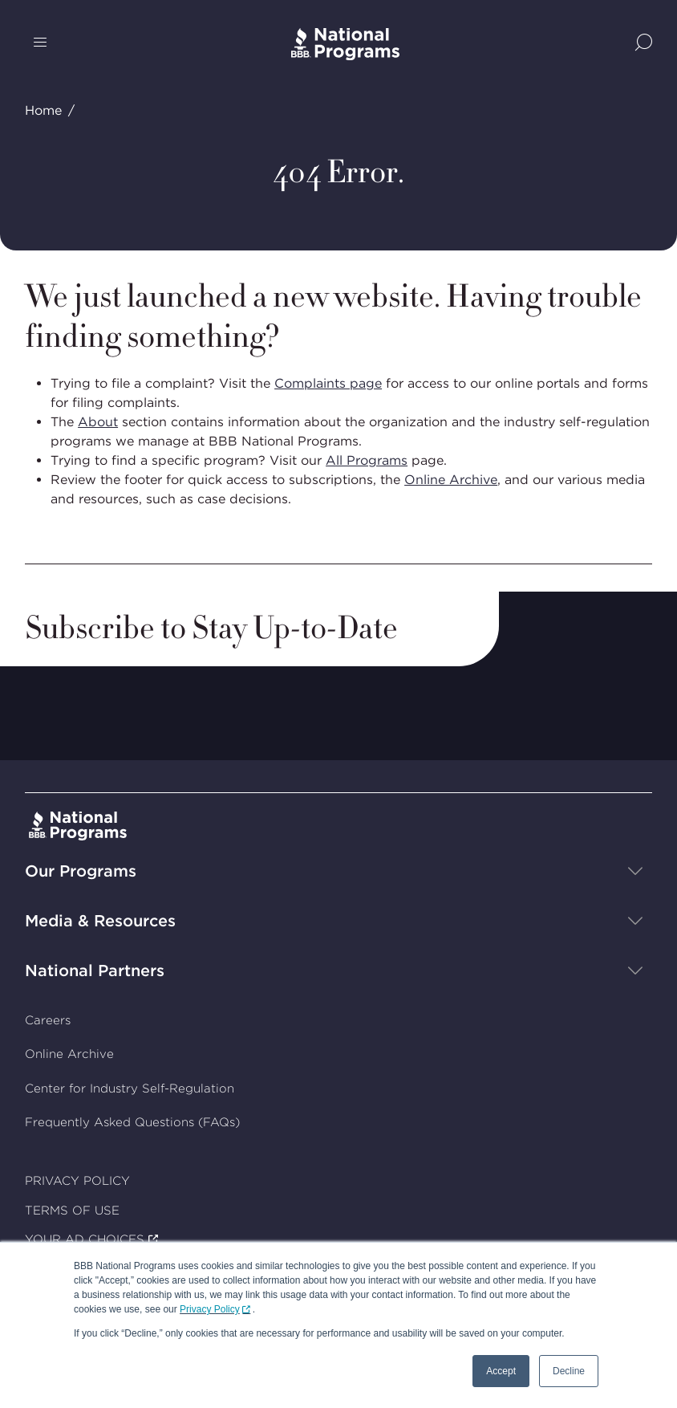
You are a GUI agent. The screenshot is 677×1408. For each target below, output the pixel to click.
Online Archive (450, 479)
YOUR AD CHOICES (84, 1239)
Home (43, 110)
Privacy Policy (210, 1309)
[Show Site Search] (643, 44)
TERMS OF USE (72, 1209)
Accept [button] (501, 1371)
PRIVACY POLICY (77, 1181)
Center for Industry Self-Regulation (129, 1087)
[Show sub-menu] (635, 870)
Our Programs (80, 870)
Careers (48, 1019)
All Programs (366, 460)
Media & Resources (100, 920)
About (98, 421)
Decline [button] (569, 1371)
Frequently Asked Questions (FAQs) (132, 1122)
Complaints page (328, 383)
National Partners (94, 969)
